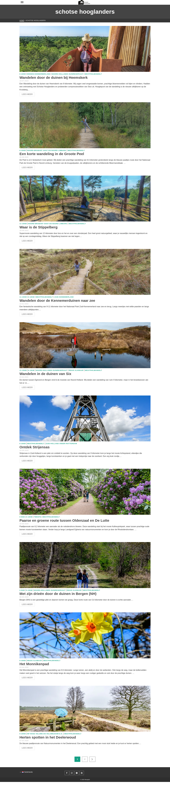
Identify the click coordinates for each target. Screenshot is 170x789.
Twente (37, 517)
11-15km (23, 224)
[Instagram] (72, 773)
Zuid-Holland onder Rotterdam (61, 443)
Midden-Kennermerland (38, 74)
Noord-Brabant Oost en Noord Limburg (46, 150)
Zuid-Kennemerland (64, 297)
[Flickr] (76, 773)
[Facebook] (67, 773)
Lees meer (27, 94)
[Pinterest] (81, 773)
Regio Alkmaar (76, 370)
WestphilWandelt (93, 74)
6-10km (22, 74)
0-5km (22, 517)
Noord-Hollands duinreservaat (67, 74)
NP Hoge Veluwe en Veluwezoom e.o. (45, 734)
